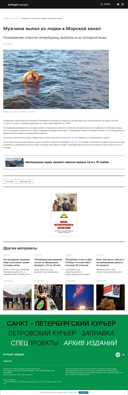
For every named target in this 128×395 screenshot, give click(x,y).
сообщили (8, 123)
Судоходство (25, 181)
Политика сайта (72, 392)
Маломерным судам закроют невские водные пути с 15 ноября (67, 162)
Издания (7, 361)
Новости (6, 255)
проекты (34, 343)
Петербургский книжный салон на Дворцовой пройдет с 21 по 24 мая (48, 262)
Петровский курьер (42, 333)
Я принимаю (83, 392)
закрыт (74, 142)
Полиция (9, 181)
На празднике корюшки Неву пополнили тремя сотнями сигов (16, 262)
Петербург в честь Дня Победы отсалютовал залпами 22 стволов (78, 262)
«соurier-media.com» (33, 369)
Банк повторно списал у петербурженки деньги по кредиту (110, 262)
